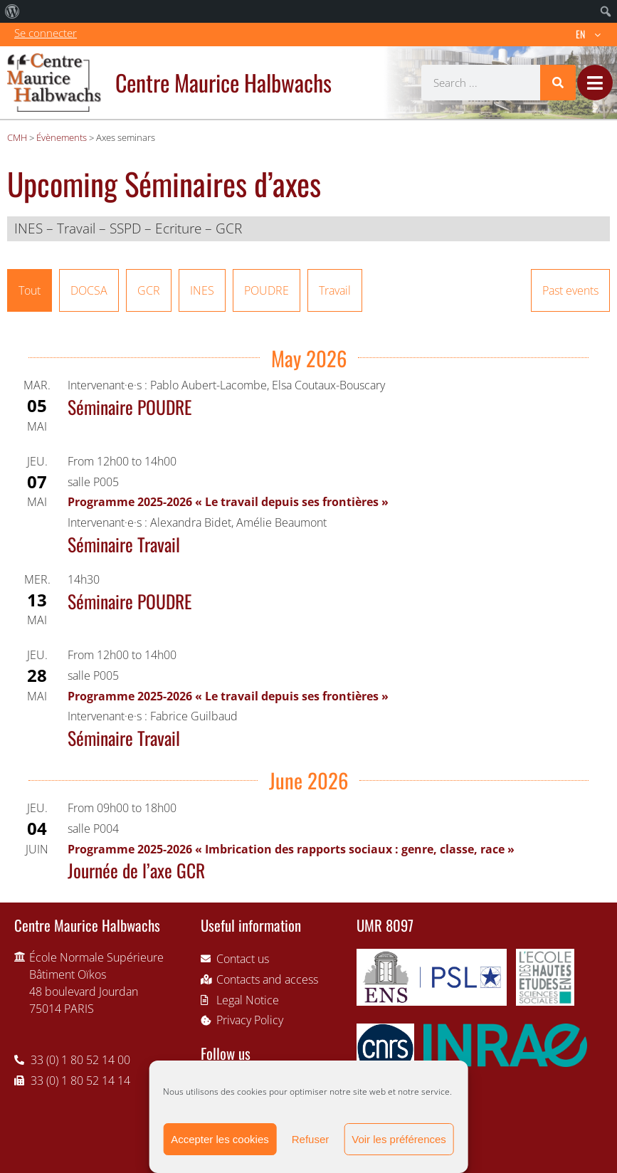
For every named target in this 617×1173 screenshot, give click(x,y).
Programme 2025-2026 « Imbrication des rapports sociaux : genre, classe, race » (291, 849)
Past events (570, 290)
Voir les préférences (399, 1139)
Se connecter (45, 33)
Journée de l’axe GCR (136, 869)
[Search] (558, 82)
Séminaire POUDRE (129, 406)
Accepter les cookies (220, 1139)
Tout (30, 290)
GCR (148, 290)
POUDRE (266, 290)
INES (202, 290)
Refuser (310, 1139)
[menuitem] (12, 11)
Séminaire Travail (124, 543)
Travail (335, 290)
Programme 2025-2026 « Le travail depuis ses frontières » (228, 502)
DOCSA (88, 290)
